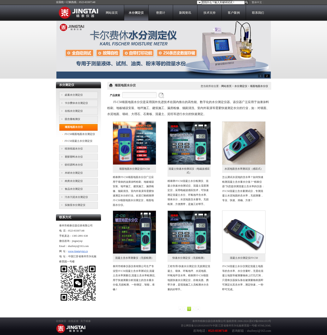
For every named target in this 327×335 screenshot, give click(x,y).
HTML (261, 325)
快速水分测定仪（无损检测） (189, 257)
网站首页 (226, 86)
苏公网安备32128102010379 (196, 325)
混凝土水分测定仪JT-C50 (244, 257)
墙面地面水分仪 (259, 86)
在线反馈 (73, 321)
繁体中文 (257, 2)
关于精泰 (85, 321)
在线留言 (61, 321)
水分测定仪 (240, 86)
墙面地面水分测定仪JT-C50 (134, 168)
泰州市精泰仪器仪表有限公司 (209, 321)
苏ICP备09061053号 (260, 321)
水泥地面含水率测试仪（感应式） (244, 168)
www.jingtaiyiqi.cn (78, 251)
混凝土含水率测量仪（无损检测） (134, 257)
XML (268, 325)
